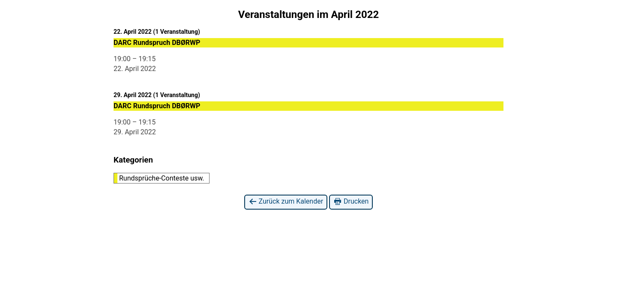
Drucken (350, 201)
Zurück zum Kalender (286, 201)
